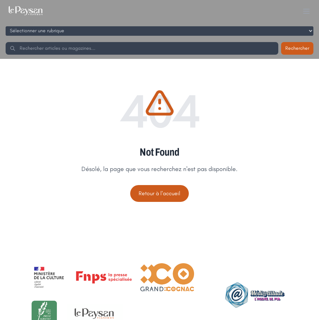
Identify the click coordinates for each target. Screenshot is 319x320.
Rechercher (297, 48)
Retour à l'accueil (159, 193)
